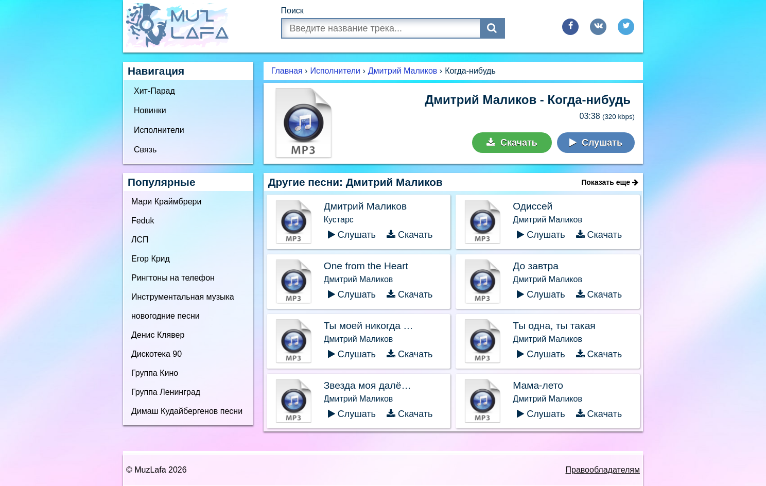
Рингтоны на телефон (173, 277)
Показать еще (609, 182)
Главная (287, 70)
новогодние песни (165, 315)
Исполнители (159, 130)
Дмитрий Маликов (403, 70)
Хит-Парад (154, 90)
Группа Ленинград (165, 392)
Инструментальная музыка (182, 296)
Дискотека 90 (156, 354)
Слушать (595, 142)
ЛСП (140, 239)
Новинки (150, 110)
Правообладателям (603, 469)
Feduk (142, 220)
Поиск (292, 10)
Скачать (511, 142)
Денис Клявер (157, 335)
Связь (145, 149)
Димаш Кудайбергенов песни (186, 411)
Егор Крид (150, 258)
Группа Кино (154, 373)
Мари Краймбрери (166, 201)
